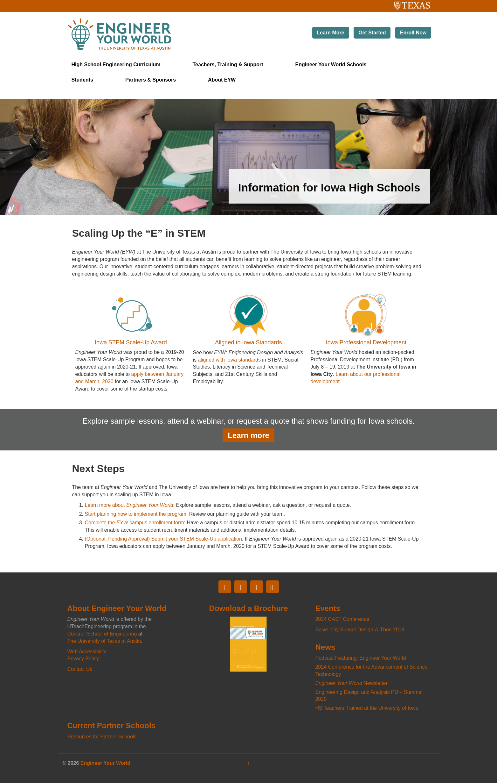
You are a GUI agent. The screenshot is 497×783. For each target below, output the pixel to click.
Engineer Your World (105, 763)
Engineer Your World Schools (330, 64)
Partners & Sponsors (150, 80)
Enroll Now (413, 32)
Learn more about (129, 505)
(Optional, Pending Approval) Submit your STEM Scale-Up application (163, 539)
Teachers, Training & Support (228, 64)
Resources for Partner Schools (102, 736)
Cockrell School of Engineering (102, 633)
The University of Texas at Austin (400, 3)
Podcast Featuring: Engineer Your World (360, 658)
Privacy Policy (83, 658)
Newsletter (351, 683)
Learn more (248, 435)
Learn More (330, 32)
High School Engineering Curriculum (116, 64)
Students (82, 80)
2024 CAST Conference (342, 619)
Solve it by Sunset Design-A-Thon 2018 (359, 629)
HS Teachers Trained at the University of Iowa (366, 708)
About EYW (222, 80)
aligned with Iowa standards (229, 360)
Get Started (372, 32)
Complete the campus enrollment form (134, 522)
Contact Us (80, 669)
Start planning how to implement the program (135, 514)
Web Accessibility (87, 651)
